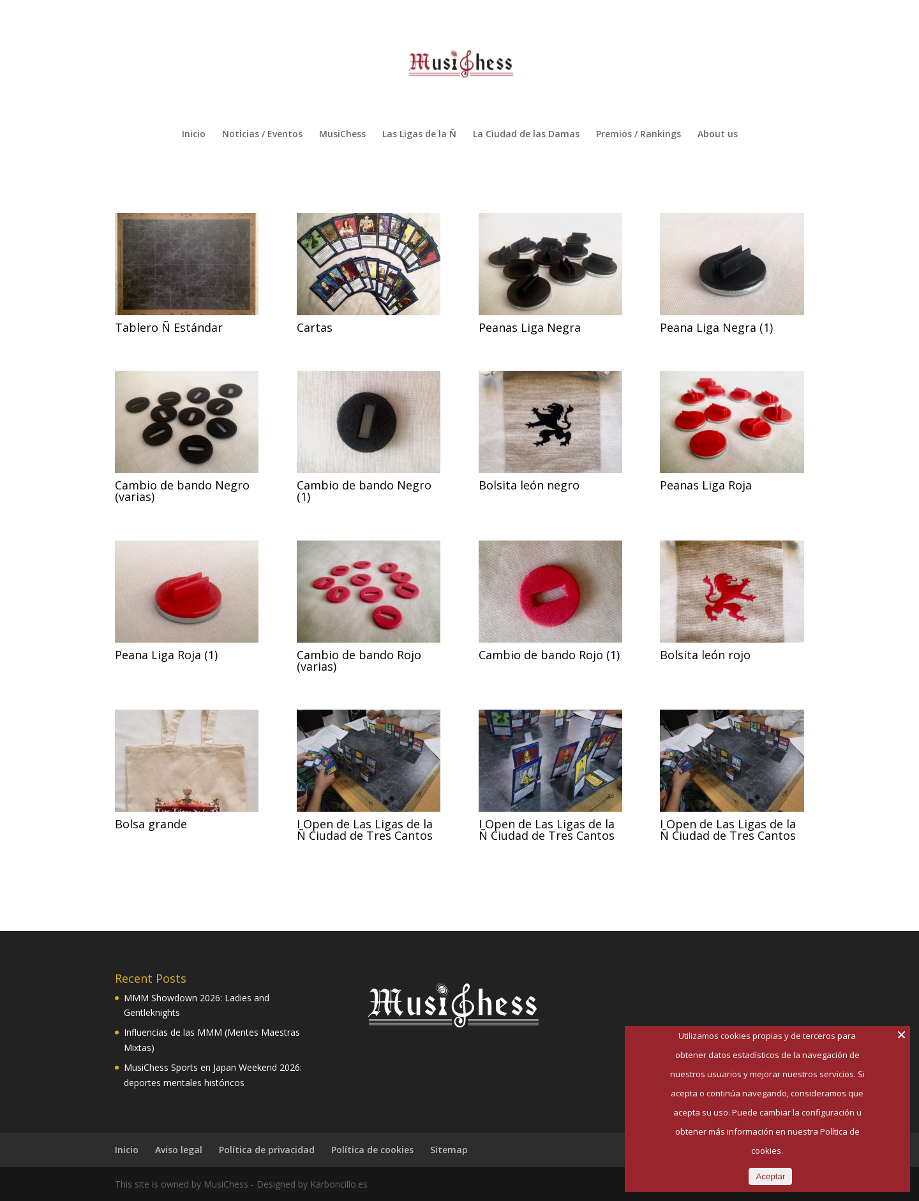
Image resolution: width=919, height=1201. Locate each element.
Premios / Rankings (638, 135)
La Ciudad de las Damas (526, 135)
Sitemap (449, 1150)
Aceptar (770, 1176)
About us (718, 135)
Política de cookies (372, 1150)
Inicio (193, 135)
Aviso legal (178, 1150)
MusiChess (342, 135)
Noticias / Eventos (262, 135)
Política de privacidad (267, 1150)
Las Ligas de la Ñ (419, 135)
